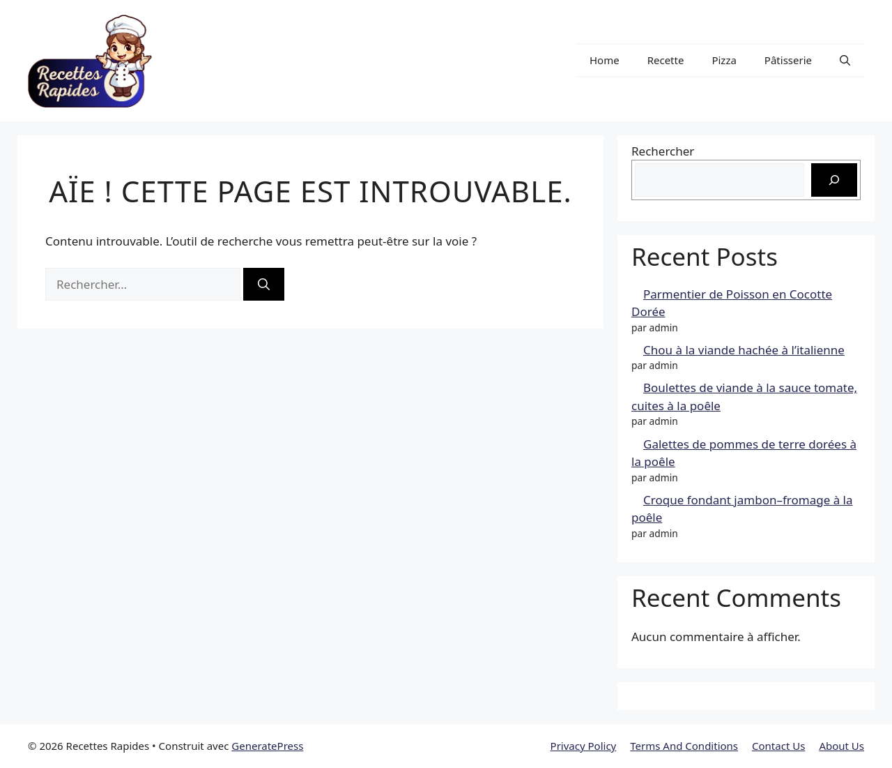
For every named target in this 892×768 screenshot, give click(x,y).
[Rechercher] (263, 284)
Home (605, 60)
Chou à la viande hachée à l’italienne (744, 350)
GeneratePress (267, 746)
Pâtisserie (788, 60)
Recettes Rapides (239, 61)
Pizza (724, 60)
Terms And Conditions (684, 746)
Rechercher (662, 151)
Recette (665, 60)
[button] (845, 60)
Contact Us (778, 746)
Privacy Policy (584, 746)
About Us (841, 746)
